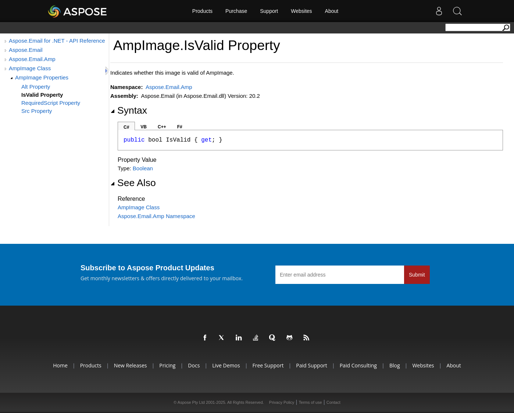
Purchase (236, 11)
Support (269, 11)
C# (126, 127)
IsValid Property (42, 95)
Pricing (167, 365)
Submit (417, 275)
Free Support (268, 365)
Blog (394, 365)
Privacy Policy (281, 402)
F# (179, 126)
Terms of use (310, 402)
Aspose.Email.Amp (32, 59)
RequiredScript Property (50, 103)
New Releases (130, 365)
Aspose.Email (26, 50)
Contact (333, 402)
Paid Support (311, 365)
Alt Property (35, 86)
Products (202, 11)
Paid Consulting (358, 365)
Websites (301, 11)
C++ (162, 126)
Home (60, 365)
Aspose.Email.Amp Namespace (156, 216)
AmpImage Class (30, 68)
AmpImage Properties (41, 77)
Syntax (128, 110)
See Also (133, 182)
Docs (194, 365)
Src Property (36, 111)
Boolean (143, 168)
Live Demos (226, 365)
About (332, 11)
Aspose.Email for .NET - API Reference (57, 41)
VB (143, 126)
